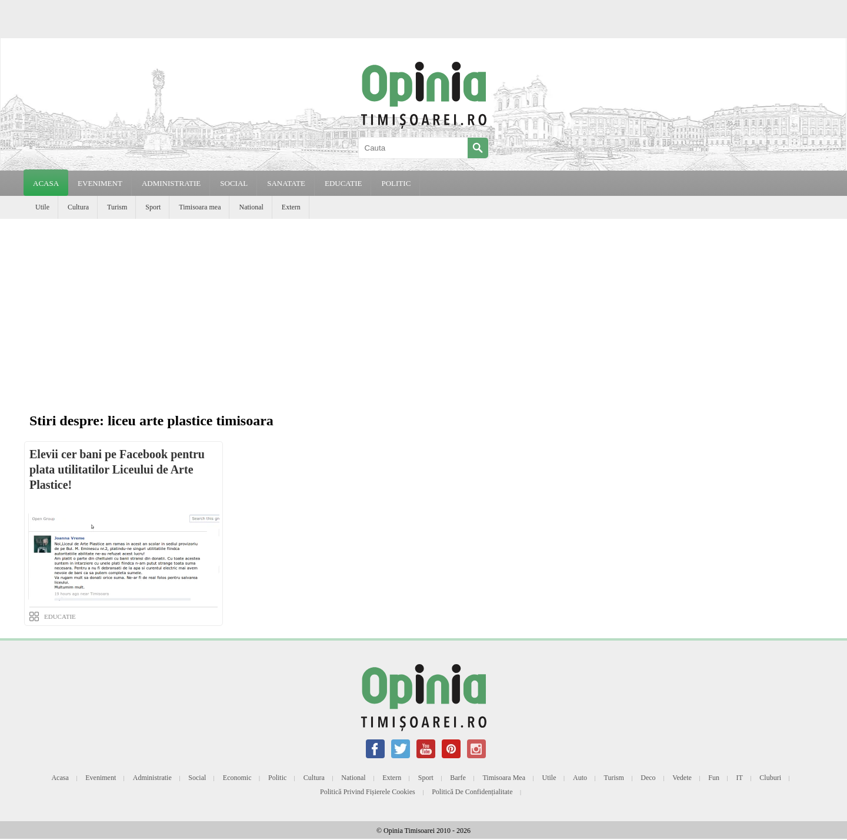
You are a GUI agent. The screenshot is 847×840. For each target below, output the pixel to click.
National (251, 207)
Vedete (682, 778)
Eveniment (100, 778)
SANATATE (286, 183)
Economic (237, 778)
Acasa (46, 183)
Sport (153, 207)
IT (739, 778)
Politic (277, 778)
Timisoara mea (200, 207)
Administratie (152, 778)
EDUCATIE (343, 183)
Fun (713, 778)
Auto (580, 778)
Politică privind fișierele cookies (367, 792)
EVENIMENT (100, 183)
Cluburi (770, 778)
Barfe (458, 778)
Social (197, 778)
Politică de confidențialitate (472, 792)
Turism (117, 207)
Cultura (78, 207)
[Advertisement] (423, 307)
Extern (291, 207)
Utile (42, 207)
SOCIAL (234, 183)
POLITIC (396, 183)
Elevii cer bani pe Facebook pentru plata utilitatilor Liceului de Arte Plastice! (117, 469)
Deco (648, 778)
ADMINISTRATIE (171, 183)
